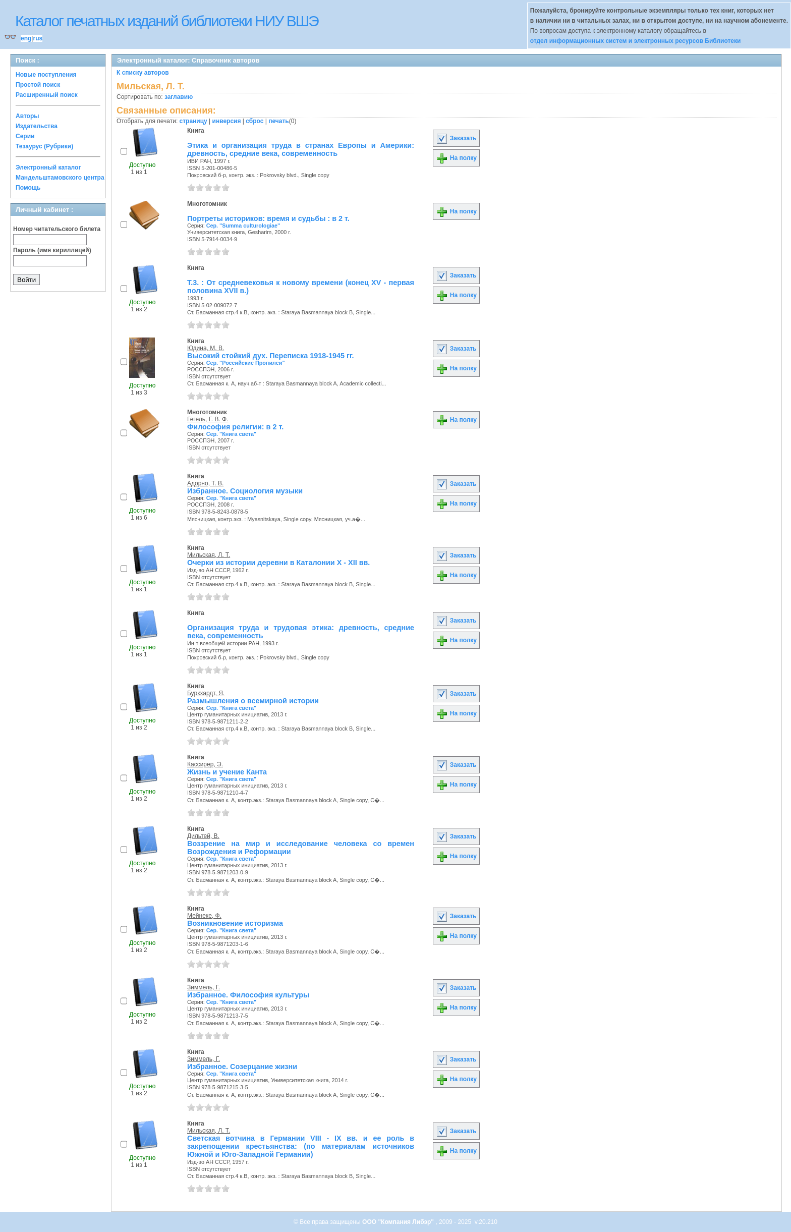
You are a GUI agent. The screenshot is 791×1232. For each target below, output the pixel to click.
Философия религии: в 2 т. (235, 427)
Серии (25, 136)
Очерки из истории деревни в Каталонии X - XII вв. (278, 562)
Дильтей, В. (203, 835)
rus (37, 38)
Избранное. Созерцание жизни (242, 1066)
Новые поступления (46, 74)
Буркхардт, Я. (205, 693)
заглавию (178, 96)
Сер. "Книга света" (231, 434)
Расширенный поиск (47, 94)
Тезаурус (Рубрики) (44, 146)
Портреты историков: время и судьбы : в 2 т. (268, 218)
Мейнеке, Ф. (204, 915)
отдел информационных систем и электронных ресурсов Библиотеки (635, 40)
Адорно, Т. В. (205, 483)
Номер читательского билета (56, 229)
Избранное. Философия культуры (248, 995)
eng (26, 38)
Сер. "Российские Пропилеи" (245, 363)
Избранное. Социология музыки (245, 491)
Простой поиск (38, 84)
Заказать (456, 138)
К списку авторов (143, 72)
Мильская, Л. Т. (208, 554)
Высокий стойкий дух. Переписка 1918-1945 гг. (270, 356)
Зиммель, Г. (203, 987)
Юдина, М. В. (205, 348)
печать (278, 121)
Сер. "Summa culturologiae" (243, 225)
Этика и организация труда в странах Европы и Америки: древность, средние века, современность (300, 149)
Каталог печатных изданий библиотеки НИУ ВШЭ (166, 21)
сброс (254, 121)
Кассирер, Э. (205, 764)
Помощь (28, 187)
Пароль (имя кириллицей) (52, 250)
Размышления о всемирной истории (253, 701)
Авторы (27, 116)
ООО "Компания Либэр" (398, 1221)
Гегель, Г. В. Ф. (208, 419)
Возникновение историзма (235, 923)
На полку (456, 157)
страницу (193, 121)
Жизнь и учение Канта (227, 772)
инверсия (226, 121)
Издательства (37, 126)
